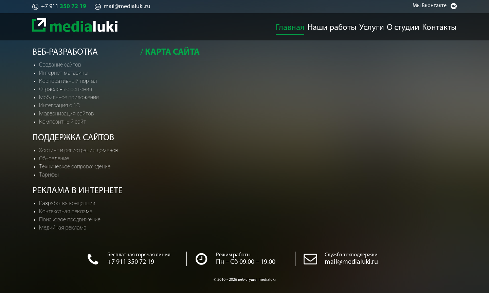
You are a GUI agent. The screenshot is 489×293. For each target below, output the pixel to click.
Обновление (54, 158)
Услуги (372, 26)
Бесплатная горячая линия (138, 255)
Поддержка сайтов (73, 138)
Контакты (445, 26)
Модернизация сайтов (66, 113)
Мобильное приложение (69, 97)
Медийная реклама (63, 227)
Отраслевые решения (65, 89)
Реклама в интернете (77, 191)
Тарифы (49, 174)
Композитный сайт (62, 121)
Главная (290, 26)
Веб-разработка (65, 52)
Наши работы (332, 26)
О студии (406, 26)
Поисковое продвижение (70, 219)
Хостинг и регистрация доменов (78, 150)
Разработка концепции (67, 203)
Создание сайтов (60, 64)
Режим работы (233, 255)
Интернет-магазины (63, 73)
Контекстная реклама (65, 211)
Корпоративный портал (68, 81)
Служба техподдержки (351, 255)
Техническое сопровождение (74, 166)
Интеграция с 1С (59, 105)
